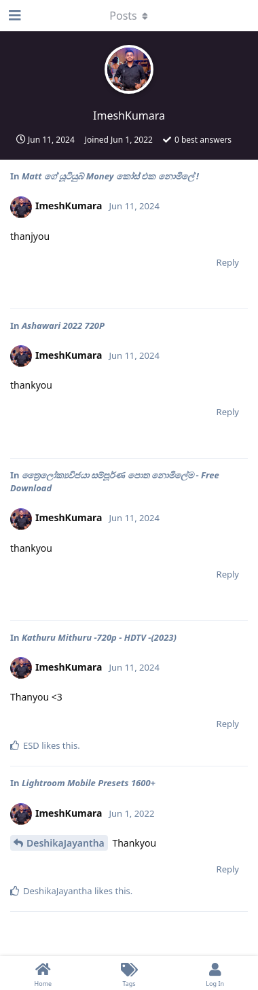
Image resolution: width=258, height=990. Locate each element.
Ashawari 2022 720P (63, 325)
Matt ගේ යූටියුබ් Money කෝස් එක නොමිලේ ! (110, 176)
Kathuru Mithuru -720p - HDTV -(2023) (100, 637)
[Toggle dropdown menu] (129, 15)
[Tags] (129, 973)
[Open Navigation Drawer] (13, 15)
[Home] (43, 973)
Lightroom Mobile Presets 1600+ (88, 783)
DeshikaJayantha (65, 842)
